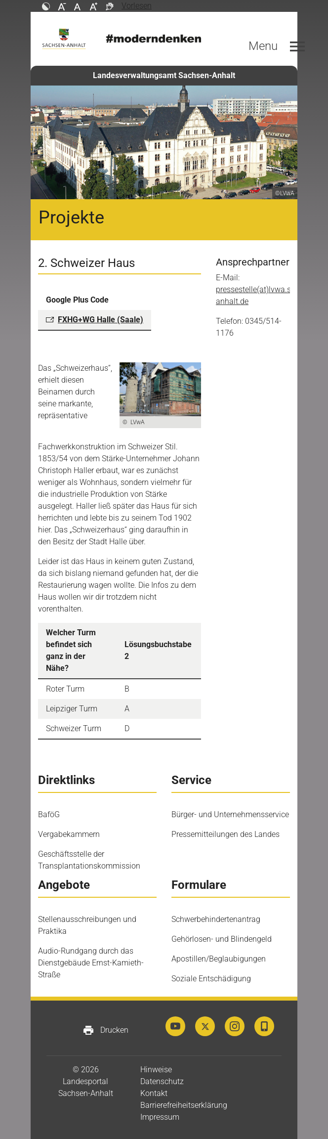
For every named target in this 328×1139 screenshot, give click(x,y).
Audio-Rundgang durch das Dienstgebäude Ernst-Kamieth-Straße (91, 962)
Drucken (105, 1030)
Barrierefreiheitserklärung (183, 1105)
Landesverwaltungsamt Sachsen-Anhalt (164, 75)
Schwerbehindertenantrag (215, 919)
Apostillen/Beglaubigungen (218, 959)
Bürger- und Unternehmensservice (230, 814)
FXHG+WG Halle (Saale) (100, 319)
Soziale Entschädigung (211, 978)
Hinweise (156, 1069)
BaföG (49, 814)
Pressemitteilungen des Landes (225, 834)
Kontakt (153, 1093)
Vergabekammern (69, 834)
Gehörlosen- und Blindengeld (221, 939)
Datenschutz (162, 1081)
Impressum (159, 1117)
